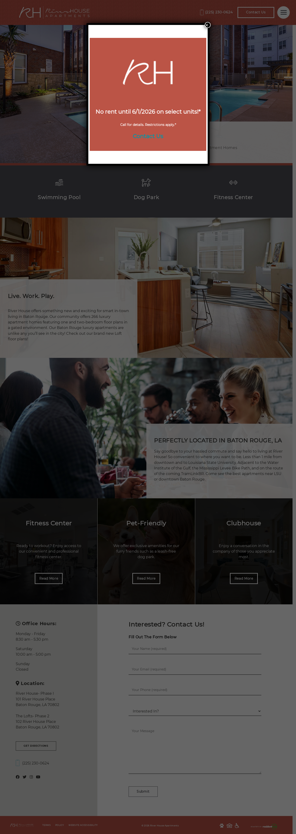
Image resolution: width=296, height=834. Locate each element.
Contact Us (148, 136)
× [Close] (206, 25)
